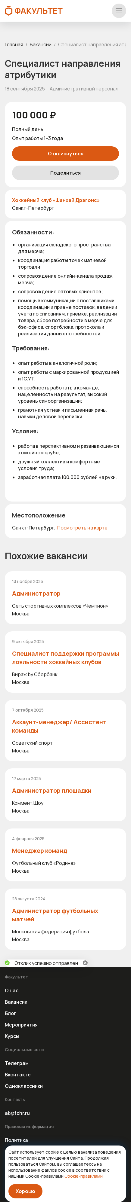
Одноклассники (24, 1086)
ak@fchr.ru (17, 1113)
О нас (11, 990)
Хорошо (25, 1191)
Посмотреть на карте (82, 527)
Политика (16, 1140)
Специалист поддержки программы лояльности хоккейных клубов (65, 657)
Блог (10, 1013)
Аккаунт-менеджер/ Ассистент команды (59, 726)
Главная (14, 44)
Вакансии (40, 44)
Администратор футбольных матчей (55, 915)
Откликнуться (65, 153)
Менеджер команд (39, 851)
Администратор (36, 593)
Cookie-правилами (83, 1176)
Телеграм (17, 1063)
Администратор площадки (52, 790)
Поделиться (65, 172)
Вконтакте (18, 1074)
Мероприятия (21, 1024)
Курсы (12, 1036)
